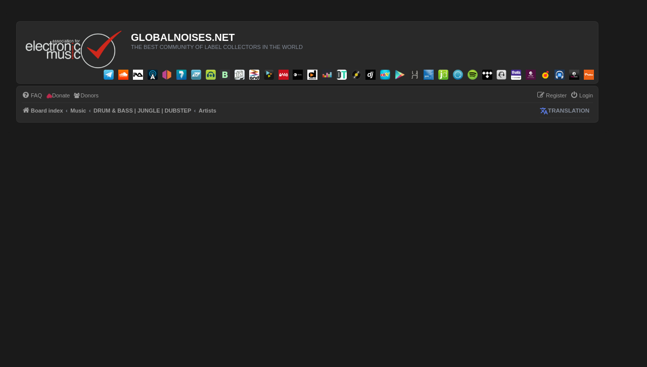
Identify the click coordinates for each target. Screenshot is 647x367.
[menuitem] (32, 95)
